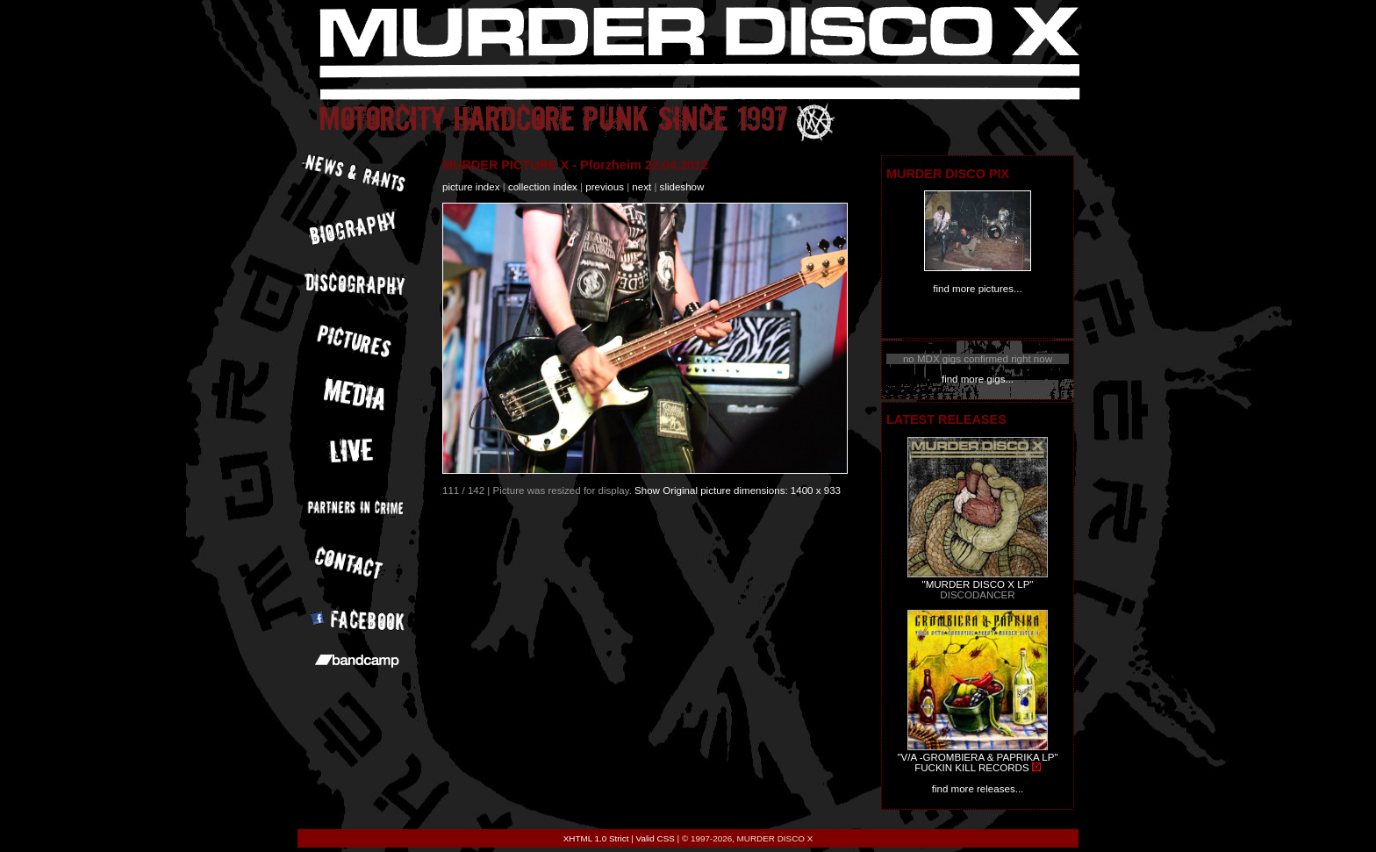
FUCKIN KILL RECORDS (971, 768)
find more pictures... (977, 288)
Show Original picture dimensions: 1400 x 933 (737, 490)
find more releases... (978, 789)
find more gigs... (978, 379)
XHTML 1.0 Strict (596, 838)
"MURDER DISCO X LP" (978, 584)
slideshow (682, 187)
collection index (542, 187)
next (641, 187)
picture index (470, 187)
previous (604, 187)
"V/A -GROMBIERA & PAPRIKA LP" (977, 757)
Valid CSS (655, 838)
